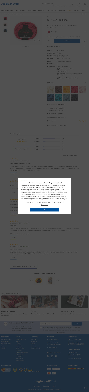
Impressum (30, 202)
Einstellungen (57, 202)
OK (44, 209)
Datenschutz (44, 205)
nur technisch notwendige (43, 202)
